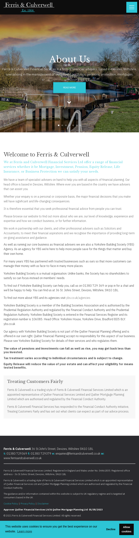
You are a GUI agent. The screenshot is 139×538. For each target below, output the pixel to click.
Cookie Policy (11, 503)
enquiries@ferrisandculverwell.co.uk (78, 453)
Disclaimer (43, 503)
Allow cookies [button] (126, 529)
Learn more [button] (24, 531)
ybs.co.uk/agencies (78, 298)
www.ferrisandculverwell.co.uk (23, 458)
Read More (69, 87)
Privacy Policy (28, 503)
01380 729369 (17, 453)
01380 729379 (41, 453)
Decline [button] (110, 529)
